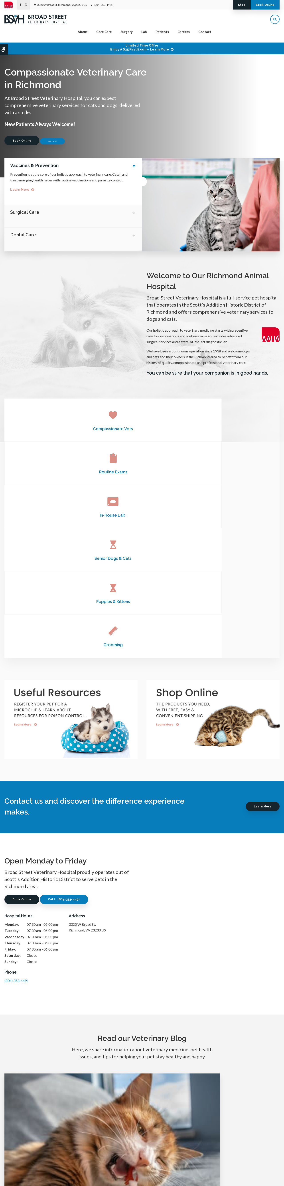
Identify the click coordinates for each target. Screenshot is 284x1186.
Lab (144, 34)
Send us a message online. (234, 1132)
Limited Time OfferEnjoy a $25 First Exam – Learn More (139, 47)
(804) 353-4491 (103, 4)
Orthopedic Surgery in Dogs (142, 967)
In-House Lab (233, 428)
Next (275, 103)
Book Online (260, 4)
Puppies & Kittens (142, 471)
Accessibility (32, 1178)
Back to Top (77, 1178)
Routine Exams (142, 428)
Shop (227, 4)
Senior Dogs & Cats (50, 471)
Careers (184, 34)
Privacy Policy (12, 1178)
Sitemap (62, 1178)
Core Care (104, 34)
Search (48, 1178)
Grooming (233, 471)
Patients (162, 34)
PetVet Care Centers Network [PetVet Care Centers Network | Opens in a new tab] (261, 1180)
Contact (204, 34)
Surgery (126, 34)
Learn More (23, 190)
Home (92, 1158)
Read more (45, 1015)
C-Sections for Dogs (236, 967)
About (83, 34)
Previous (261, 103)
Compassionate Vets (50, 428)
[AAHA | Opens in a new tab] (10, 5)
